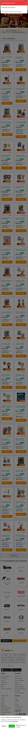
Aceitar (12, 726)
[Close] (25, 3)
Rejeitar (4, 726)
